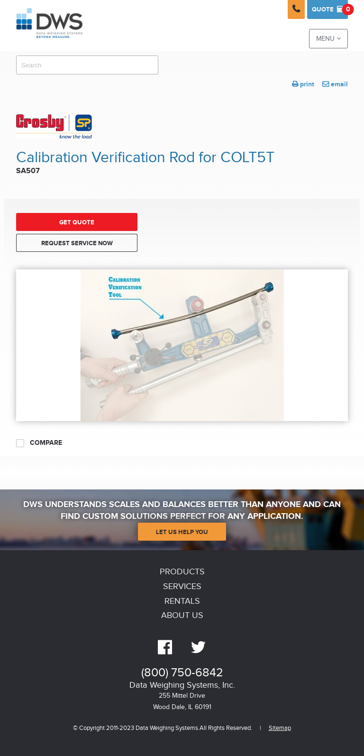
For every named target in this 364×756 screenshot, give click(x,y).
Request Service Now (77, 243)
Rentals (182, 601)
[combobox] (87, 64)
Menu (328, 39)
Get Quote (76, 222)
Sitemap (280, 728)
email (335, 84)
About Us (182, 615)
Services (182, 586)
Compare (39, 443)
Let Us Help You (182, 532)
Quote (330, 9)
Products (182, 572)
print (303, 84)
